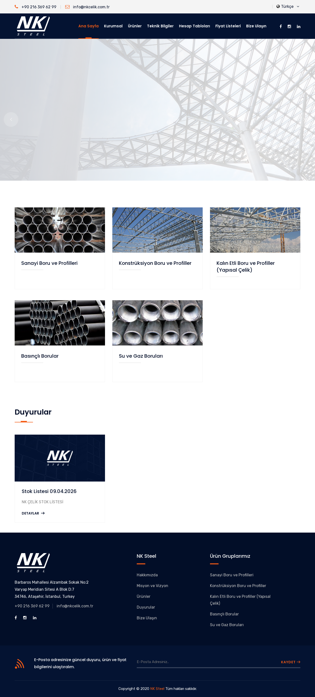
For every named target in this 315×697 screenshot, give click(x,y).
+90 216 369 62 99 (35, 7)
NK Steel (157, 688)
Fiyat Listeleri (228, 26)
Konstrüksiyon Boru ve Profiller (155, 263)
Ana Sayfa (88, 26)
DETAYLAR (33, 513)
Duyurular (146, 607)
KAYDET (290, 662)
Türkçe (287, 7)
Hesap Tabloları (194, 26)
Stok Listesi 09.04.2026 (49, 491)
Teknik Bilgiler (160, 26)
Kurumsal (113, 26)
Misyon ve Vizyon (152, 585)
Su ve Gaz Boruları (141, 356)
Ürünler (135, 26)
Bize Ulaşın (256, 26)
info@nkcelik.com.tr (87, 7)
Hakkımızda (147, 575)
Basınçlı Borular (40, 356)
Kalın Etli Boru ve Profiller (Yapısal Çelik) (246, 266)
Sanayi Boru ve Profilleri (49, 263)
